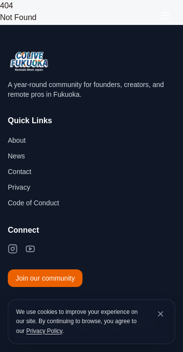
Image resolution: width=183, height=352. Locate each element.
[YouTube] (30, 249)
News (16, 156)
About (17, 140)
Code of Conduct (33, 203)
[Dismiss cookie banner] (160, 314)
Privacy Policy (44, 331)
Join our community (45, 278)
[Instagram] (13, 249)
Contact (19, 172)
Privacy (19, 187)
